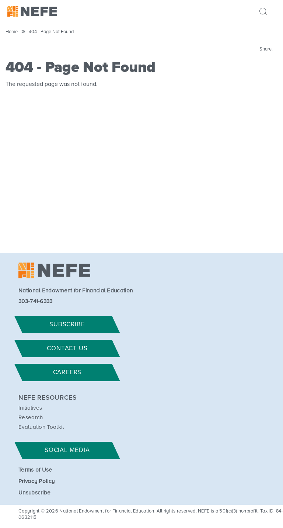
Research (30, 417)
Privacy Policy (36, 481)
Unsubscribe (34, 493)
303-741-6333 (35, 301)
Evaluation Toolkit (41, 427)
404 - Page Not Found (51, 31)
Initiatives (30, 408)
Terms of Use (35, 470)
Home (12, 31)
